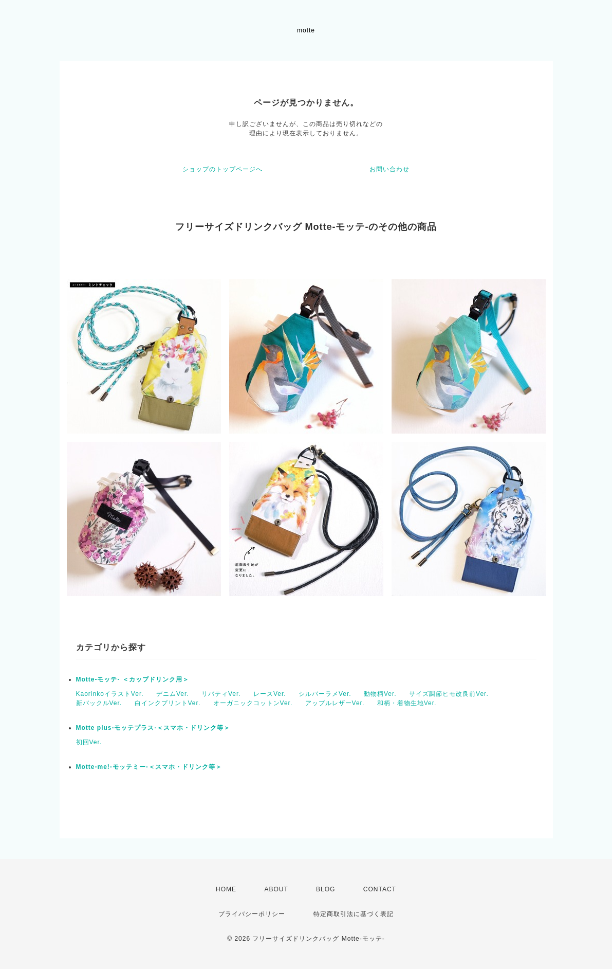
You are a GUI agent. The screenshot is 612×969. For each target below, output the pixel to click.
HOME (226, 889)
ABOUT (276, 889)
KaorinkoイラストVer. (110, 693)
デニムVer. (172, 693)
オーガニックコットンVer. (253, 703)
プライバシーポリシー (251, 914)
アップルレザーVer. (335, 703)
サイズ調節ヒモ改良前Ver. (449, 693)
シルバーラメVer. (325, 693)
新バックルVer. (99, 703)
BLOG (325, 889)
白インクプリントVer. (168, 703)
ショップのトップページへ (222, 169)
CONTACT (379, 889)
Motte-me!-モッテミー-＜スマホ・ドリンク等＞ (149, 766)
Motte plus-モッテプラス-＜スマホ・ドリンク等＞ (153, 727)
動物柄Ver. (380, 693)
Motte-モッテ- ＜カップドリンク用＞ (132, 679)
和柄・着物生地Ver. (407, 703)
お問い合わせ (389, 169)
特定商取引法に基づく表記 (353, 914)
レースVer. (269, 693)
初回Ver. (89, 742)
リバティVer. (221, 693)
